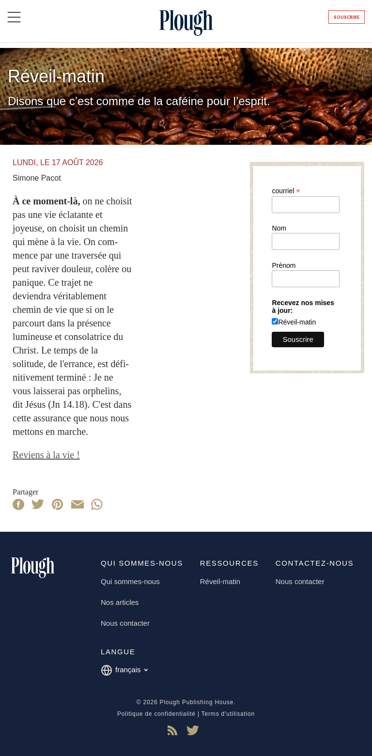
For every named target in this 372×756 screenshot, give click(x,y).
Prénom (283, 265)
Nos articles (120, 602)
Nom (279, 228)
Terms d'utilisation (228, 713)
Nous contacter (125, 623)
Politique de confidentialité (156, 713)
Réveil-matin (297, 322)
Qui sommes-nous (130, 581)
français (124, 670)
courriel (286, 190)
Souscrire (346, 17)
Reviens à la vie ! (46, 454)
